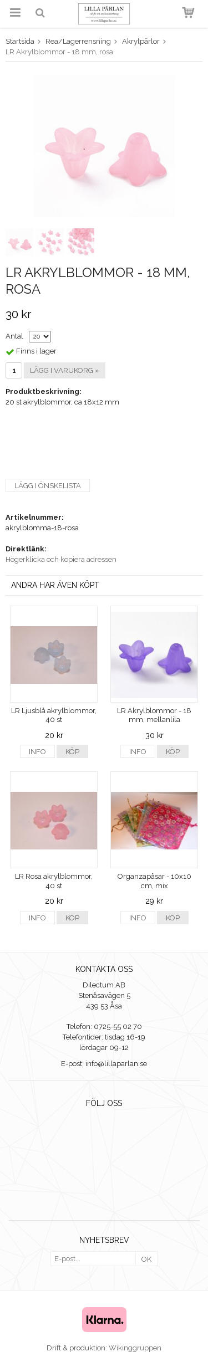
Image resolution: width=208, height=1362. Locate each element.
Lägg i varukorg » (64, 370)
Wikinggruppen (135, 1348)
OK (146, 1259)
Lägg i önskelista (47, 486)
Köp (72, 751)
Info (37, 751)
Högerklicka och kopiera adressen (61, 559)
